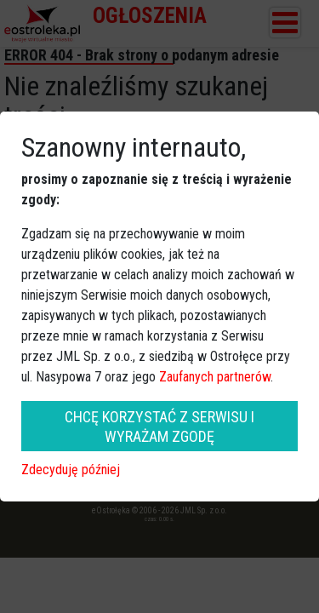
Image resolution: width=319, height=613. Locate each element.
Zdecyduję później (70, 469)
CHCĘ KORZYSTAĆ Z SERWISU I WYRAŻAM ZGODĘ (159, 426)
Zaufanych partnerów (215, 377)
